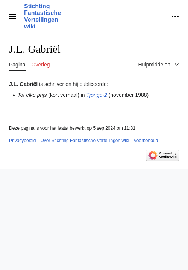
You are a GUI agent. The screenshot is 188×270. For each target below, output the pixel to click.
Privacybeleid (22, 140)
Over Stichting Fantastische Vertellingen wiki (84, 140)
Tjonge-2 (96, 95)
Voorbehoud (145, 140)
